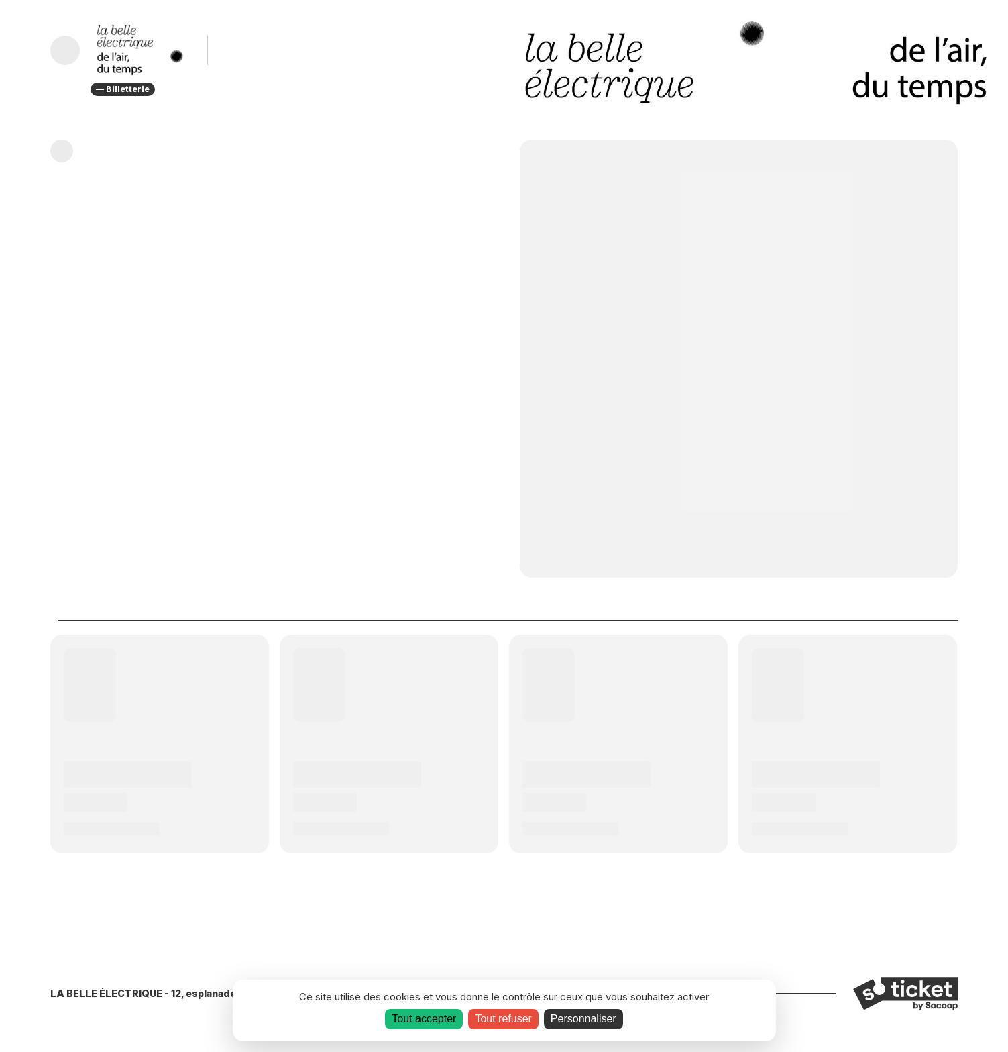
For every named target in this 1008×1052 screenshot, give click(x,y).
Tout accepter (424, 1018)
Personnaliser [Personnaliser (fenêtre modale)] (583, 1018)
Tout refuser (503, 1018)
